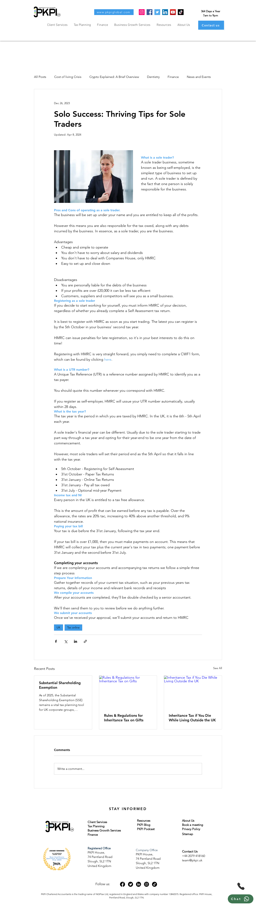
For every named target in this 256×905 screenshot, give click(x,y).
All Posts (40, 77)
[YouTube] (173, 12)
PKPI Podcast (146, 829)
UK (58, 627)
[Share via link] (85, 641)
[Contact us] (211, 25)
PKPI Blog (143, 825)
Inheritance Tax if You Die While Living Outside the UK (192, 717)
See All (217, 668)
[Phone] (241, 886)
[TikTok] (181, 12)
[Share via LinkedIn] (75, 641)
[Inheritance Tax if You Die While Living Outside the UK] (193, 692)
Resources (143, 820)
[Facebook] (149, 12)
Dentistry (153, 77)
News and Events (199, 77)
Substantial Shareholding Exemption (60, 685)
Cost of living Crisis (67, 77)
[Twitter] (157, 12)
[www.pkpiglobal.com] (114, 12)
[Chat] (240, 898)
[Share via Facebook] (56, 641)
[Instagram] (142, 12)
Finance (173, 77)
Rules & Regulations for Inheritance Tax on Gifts (123, 717)
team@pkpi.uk (192, 860)
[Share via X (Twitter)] (66, 641)
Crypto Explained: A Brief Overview (114, 77)
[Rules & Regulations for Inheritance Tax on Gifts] (128, 692)
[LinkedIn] (165, 12)
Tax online (73, 627)
